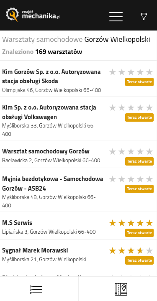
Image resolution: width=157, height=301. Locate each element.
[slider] (131, 72)
